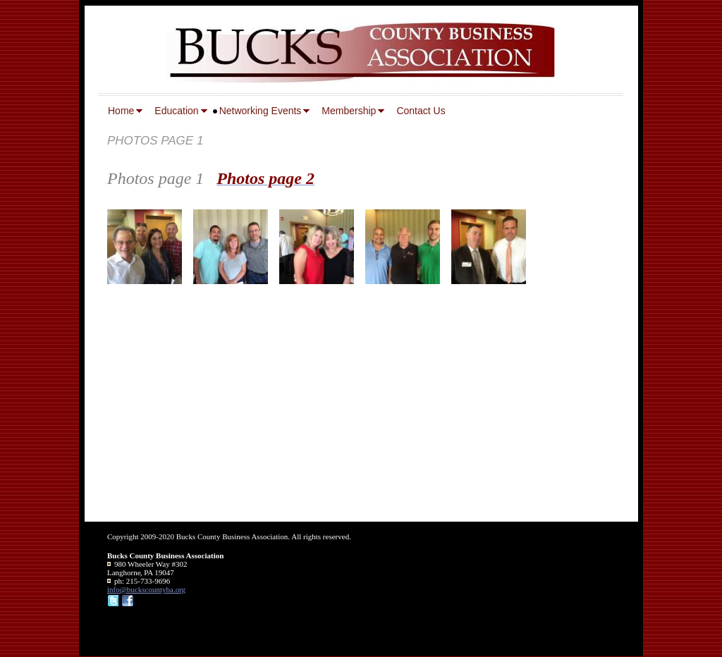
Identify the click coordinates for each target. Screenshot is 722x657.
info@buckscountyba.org (146, 589)
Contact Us (420, 110)
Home (121, 110)
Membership (349, 110)
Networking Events (260, 110)
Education (176, 110)
